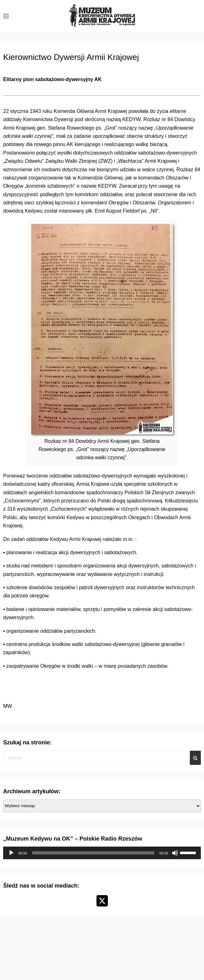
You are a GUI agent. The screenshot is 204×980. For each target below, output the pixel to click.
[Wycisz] (175, 853)
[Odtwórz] (11, 853)
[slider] (93, 852)
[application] (102, 853)
